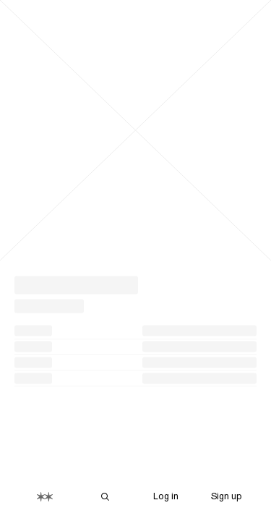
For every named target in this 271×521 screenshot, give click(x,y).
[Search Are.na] (105, 497)
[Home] (44, 497)
